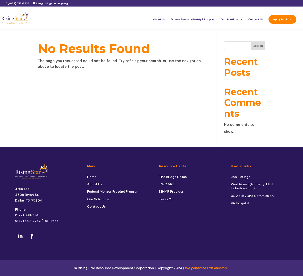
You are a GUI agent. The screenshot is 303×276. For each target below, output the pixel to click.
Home (91, 177)
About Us (159, 19)
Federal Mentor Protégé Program (113, 191)
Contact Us (255, 19)
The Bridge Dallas (173, 177)
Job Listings (240, 177)
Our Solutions (230, 19)
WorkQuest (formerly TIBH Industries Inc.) (252, 186)
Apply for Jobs (282, 19)
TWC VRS (166, 184)
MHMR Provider (171, 191)
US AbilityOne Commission (252, 196)
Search (258, 46)
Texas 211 (166, 199)
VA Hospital (240, 203)
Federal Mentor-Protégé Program (192, 19)
